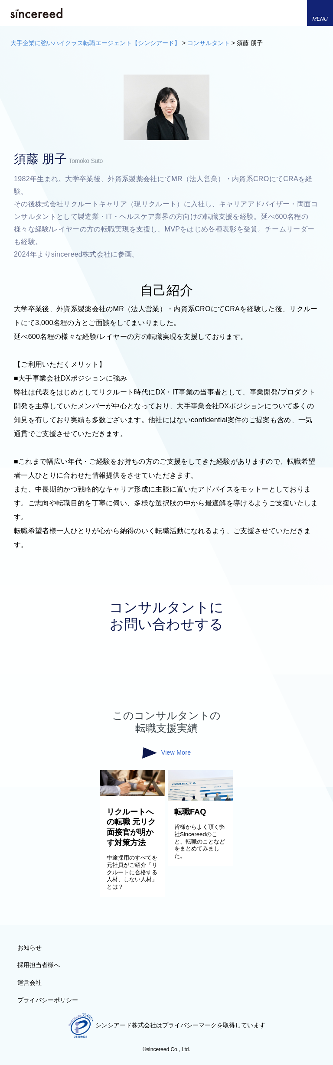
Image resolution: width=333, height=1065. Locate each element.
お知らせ (29, 947)
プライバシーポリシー (47, 1000)
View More (166, 753)
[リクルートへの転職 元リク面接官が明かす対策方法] (132, 794)
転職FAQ (190, 812)
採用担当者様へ (38, 964)
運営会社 (29, 982)
